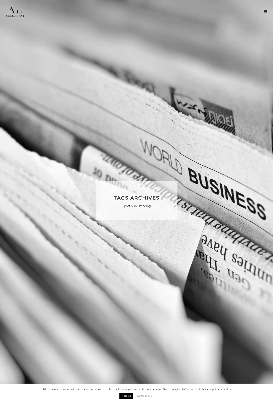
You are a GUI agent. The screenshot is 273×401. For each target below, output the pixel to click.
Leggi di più (144, 395)
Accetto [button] (126, 395)
